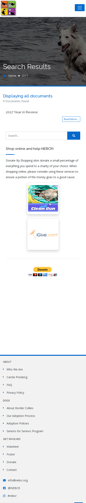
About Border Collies (20, 408)
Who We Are (15, 369)
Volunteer (13, 446)
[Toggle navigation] (80, 7)
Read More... (71, 119)
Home (9, 76)
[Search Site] (36, 136)
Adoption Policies (18, 423)
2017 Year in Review (22, 112)
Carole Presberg (17, 377)
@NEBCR (11, 488)
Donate (11, 462)
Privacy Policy (15, 392)
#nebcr (10, 496)
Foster (11, 454)
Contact (12, 470)
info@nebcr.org (15, 480)
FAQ (9, 385)
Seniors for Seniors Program (25, 431)
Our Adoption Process (21, 416)
